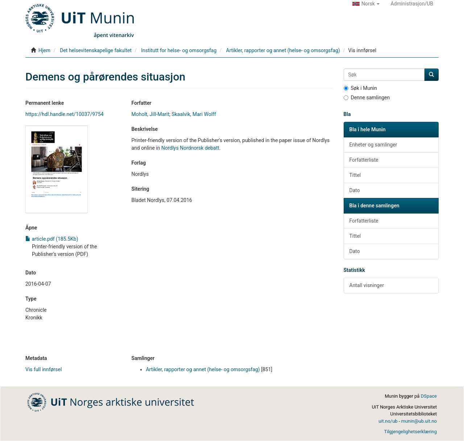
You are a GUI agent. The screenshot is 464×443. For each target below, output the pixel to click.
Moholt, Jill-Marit (150, 114)
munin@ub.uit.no (419, 421)
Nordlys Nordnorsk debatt (190, 148)
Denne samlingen (367, 97)
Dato (354, 190)
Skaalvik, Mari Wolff (193, 114)
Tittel (355, 175)
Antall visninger (366, 285)
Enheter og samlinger (373, 145)
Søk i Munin (360, 88)
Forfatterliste (363, 160)
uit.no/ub (387, 421)
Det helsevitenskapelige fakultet (96, 50)
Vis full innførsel (43, 369)
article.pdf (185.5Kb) (51, 239)
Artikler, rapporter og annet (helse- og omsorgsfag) (283, 50)
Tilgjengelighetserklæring (410, 431)
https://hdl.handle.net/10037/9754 (64, 114)
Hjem (44, 50)
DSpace (429, 396)
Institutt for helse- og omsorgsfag (178, 50)
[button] (366, 3)
